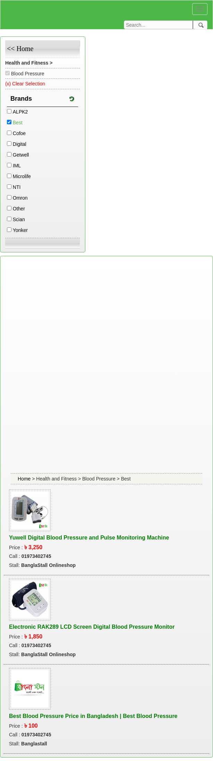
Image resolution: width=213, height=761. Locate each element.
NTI (17, 187)
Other (19, 208)
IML (17, 165)
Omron (20, 198)
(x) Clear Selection (25, 83)
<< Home (20, 48)
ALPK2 (20, 112)
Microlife (22, 176)
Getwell (21, 155)
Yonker (20, 230)
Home (25, 479)
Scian (19, 219)
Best (18, 122)
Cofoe (19, 133)
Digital (19, 144)
